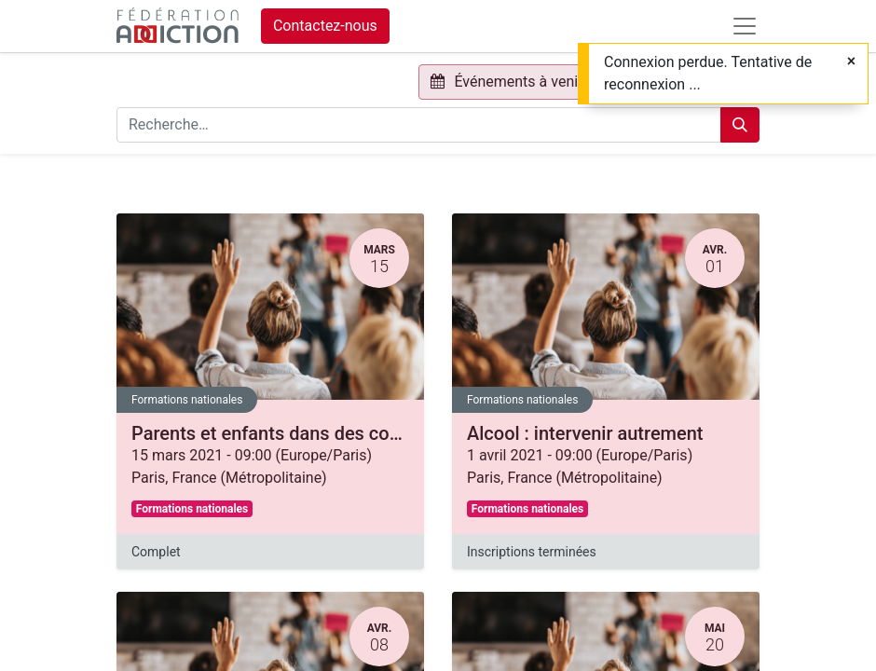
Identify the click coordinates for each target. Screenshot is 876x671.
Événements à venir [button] (508, 81)
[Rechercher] (740, 125)
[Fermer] (851, 61)
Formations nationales (186, 399)
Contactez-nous (325, 25)
